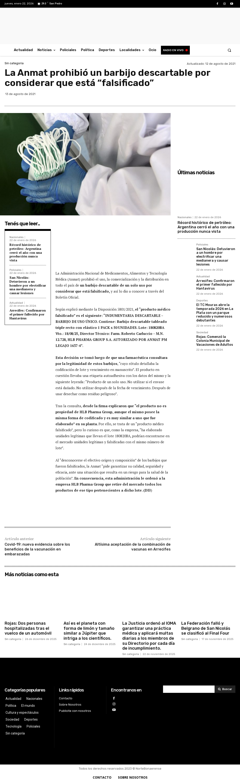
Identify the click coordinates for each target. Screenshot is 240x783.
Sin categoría (14, 63)
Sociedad (202, 332)
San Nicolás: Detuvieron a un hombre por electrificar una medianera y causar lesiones (27, 285)
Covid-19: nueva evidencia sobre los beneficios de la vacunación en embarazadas (37, 549)
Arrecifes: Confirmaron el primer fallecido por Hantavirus (27, 314)
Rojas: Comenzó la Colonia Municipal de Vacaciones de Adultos (214, 341)
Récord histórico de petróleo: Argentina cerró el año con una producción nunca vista (25, 252)
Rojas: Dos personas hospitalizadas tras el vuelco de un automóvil (28, 628)
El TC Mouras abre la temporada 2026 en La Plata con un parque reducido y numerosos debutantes (214, 312)
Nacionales (16, 237)
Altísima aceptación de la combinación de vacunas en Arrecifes (133, 546)
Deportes (202, 300)
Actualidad (16, 303)
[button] (229, 50)
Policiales (15, 270)
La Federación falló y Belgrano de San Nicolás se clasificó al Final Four (205, 628)
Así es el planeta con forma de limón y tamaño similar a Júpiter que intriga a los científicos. (89, 631)
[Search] (225, 689)
